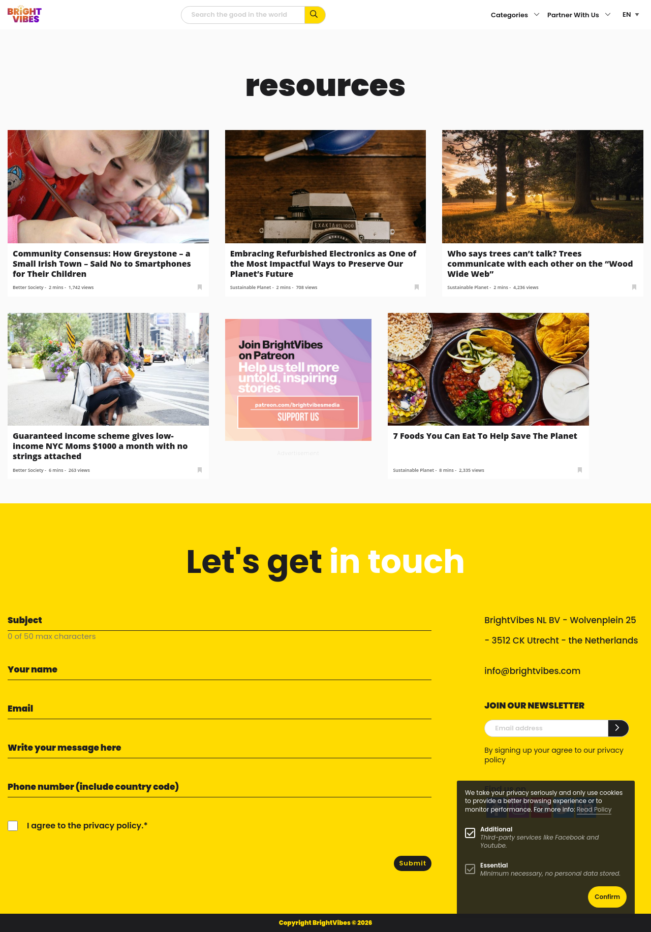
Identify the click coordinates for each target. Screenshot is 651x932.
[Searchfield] (243, 15)
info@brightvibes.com (532, 671)
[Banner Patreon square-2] (298, 379)
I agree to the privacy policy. (85, 825)
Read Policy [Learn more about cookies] (594, 809)
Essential (494, 865)
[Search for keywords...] (315, 15)
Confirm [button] (607, 896)
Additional (496, 829)
